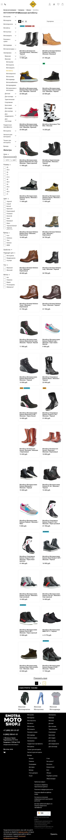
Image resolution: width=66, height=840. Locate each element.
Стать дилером (33, 773)
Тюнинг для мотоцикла (7, 141)
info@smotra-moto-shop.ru (10, 744)
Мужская (8, 56)
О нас (48, 758)
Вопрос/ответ (51, 767)
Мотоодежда (7, 45)
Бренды (6, 146)
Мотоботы (6, 28)
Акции (30, 776)
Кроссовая (8, 105)
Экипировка (21, 10)
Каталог (31, 758)
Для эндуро (8, 108)
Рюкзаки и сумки (6, 40)
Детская (7, 93)
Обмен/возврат (51, 778)
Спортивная (9, 102)
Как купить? (50, 761)
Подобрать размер (52, 776)
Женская (28, 10)
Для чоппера (9, 96)
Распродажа (32, 764)
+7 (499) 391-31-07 (11, 730)
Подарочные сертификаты (7, 126)
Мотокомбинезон (11, 82)
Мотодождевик (11, 85)
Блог (48, 770)
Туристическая (9, 99)
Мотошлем (6, 16)
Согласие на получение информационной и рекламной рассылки (43, 799)
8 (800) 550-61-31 (10, 734)
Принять (53, 834)
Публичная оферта (39, 782)
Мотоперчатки (8, 24)
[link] (44, 813)
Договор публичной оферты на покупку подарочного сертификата (43, 805)
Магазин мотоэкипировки (9, 10)
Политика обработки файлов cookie (42, 793)
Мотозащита (7, 35)
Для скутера (9, 111)
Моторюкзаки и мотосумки (11, 89)
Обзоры (49, 773)
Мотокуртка (7, 20)
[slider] (4, 157)
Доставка (31, 767)
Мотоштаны (7, 32)
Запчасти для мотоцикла (7, 135)
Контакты (49, 764)
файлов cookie (23, 832)
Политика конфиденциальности (43, 789)
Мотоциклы (7, 131)
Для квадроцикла (9, 115)
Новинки (31, 761)
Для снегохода (8, 120)
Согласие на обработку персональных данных (41, 785)
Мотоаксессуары (8, 49)
